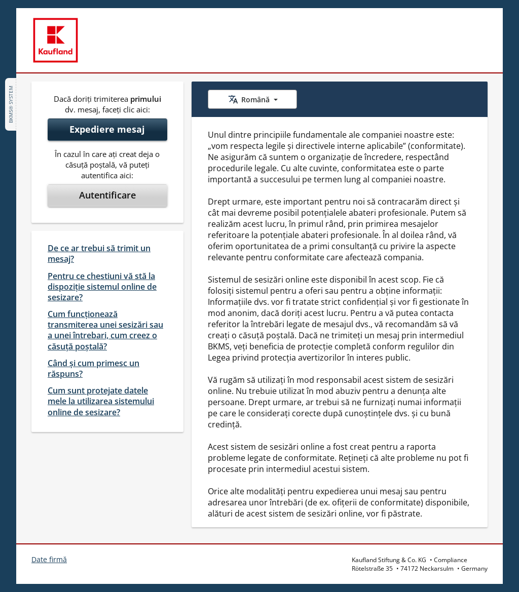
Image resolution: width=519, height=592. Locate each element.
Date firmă (49, 559)
